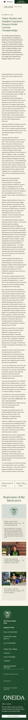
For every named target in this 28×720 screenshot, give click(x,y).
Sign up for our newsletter (10, 666)
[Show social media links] (21, 484)
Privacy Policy (16, 711)
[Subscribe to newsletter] (23, 668)
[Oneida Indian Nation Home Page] (8, 2)
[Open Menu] (1, 2)
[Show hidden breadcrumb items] (2, 6)
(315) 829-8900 (12, 632)
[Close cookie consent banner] (25, 704)
